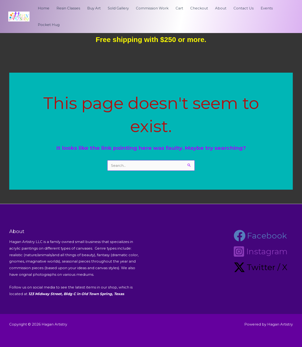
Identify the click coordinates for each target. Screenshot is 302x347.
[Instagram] (260, 251)
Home (43, 8)
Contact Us (243, 8)
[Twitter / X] (260, 267)
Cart (179, 8)
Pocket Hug (49, 24)
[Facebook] (260, 235)
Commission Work (152, 8)
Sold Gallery (118, 8)
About (220, 8)
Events (267, 8)
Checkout (199, 8)
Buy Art (94, 8)
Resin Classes (68, 8)
